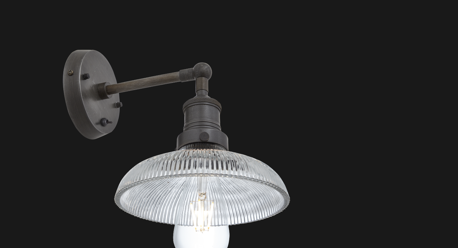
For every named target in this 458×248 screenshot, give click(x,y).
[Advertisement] (176, 35)
